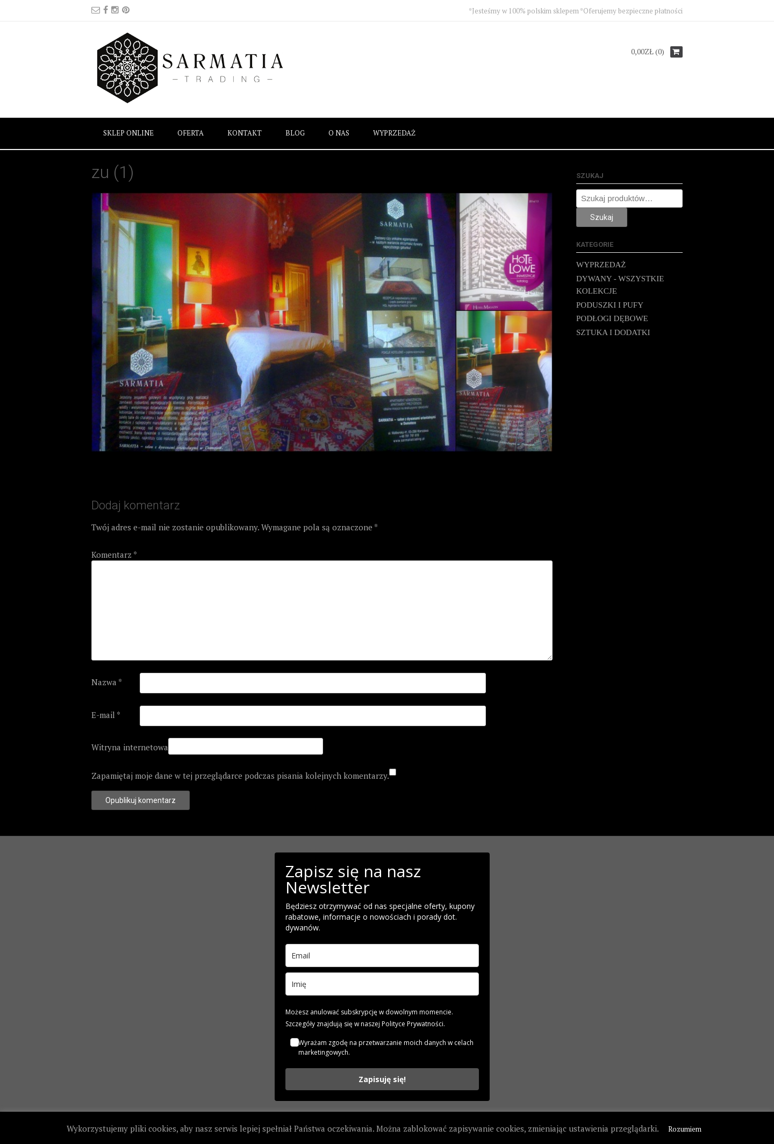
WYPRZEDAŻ (394, 133)
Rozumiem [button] (684, 1129)
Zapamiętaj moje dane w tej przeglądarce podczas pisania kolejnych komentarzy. (240, 775)
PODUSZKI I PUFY (609, 305)
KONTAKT (244, 133)
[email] (382, 955)
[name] (382, 984)
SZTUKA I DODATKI (613, 332)
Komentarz (114, 554)
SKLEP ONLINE (128, 133)
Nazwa (106, 682)
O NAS (338, 133)
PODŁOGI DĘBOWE (612, 318)
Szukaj (601, 217)
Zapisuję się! (382, 1079)
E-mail (105, 714)
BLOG (295, 133)
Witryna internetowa (129, 747)
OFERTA (190, 133)
